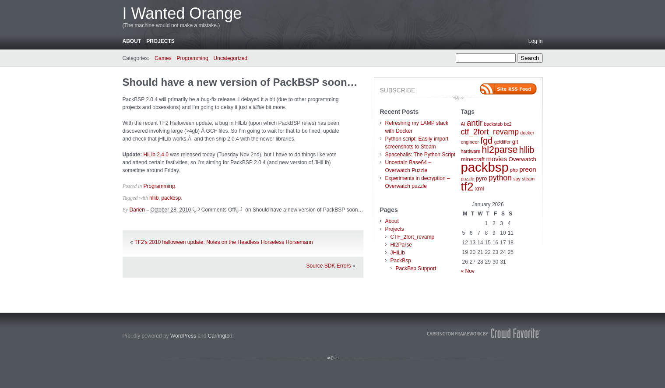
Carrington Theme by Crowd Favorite (484, 333)
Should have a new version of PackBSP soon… (240, 82)
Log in (535, 41)
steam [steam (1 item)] (528, 178)
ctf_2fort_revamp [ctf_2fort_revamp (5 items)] (490, 131)
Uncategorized (230, 58)
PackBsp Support (416, 268)
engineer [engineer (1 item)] (470, 142)
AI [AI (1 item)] (463, 124)
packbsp (171, 198)
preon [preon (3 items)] (527, 169)
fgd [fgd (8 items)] (486, 140)
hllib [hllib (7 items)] (527, 150)
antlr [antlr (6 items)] (474, 122)
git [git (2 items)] (515, 141)
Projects (160, 41)
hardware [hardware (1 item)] (470, 151)
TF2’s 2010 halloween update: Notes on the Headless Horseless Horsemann (223, 242)
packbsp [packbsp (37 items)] (485, 167)
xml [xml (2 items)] (479, 188)
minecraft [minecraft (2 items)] (473, 159)
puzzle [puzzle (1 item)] (468, 178)
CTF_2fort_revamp (413, 237)
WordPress (183, 336)
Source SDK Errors (328, 266)
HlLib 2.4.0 (155, 155)
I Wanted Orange (182, 13)
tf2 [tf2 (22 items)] (467, 186)
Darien (137, 210)
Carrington (220, 336)
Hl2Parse (401, 245)
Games (163, 58)
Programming (192, 58)
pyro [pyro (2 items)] (481, 178)
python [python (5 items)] (500, 177)
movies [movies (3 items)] (496, 158)
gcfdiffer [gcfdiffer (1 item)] (502, 142)
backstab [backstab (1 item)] (493, 124)
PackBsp (401, 260)
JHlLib (398, 253)
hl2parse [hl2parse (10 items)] (499, 150)
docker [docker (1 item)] (527, 132)
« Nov (468, 271)
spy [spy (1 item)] (517, 178)
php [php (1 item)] (514, 170)
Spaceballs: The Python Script (420, 155)
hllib (153, 198)
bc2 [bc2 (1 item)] (508, 124)
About (132, 41)
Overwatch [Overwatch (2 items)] (522, 159)
